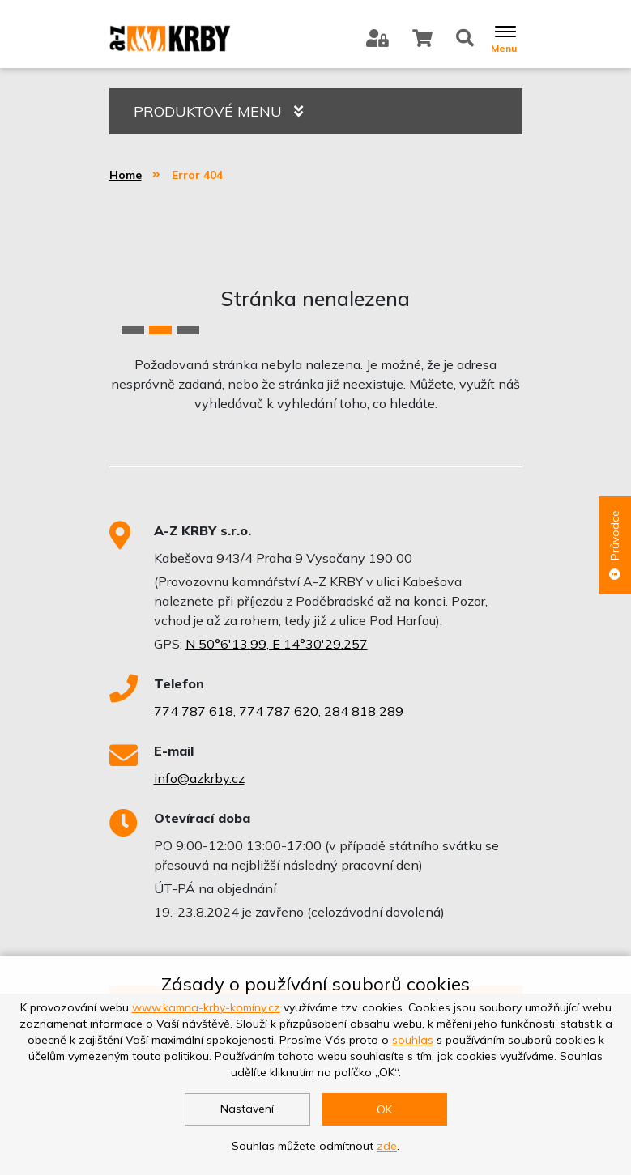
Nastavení (247, 1108)
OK (384, 1109)
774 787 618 (193, 711)
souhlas (412, 1039)
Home (125, 175)
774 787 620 (278, 711)
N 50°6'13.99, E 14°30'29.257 (276, 644)
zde (387, 1146)
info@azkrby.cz (199, 778)
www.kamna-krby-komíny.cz (206, 1007)
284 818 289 (363, 711)
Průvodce (615, 545)
